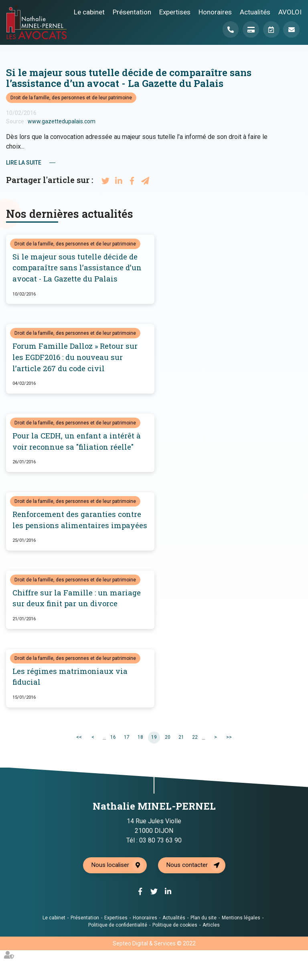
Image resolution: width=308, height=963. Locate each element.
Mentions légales (241, 930)
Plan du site (203, 930)
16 (113, 750)
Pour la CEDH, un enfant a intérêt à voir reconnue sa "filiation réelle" (77, 442)
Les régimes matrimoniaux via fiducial (70, 689)
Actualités (255, 12)
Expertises (174, 12)
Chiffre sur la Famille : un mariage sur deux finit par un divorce (76, 610)
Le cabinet (89, 12)
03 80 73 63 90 (160, 853)
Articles (211, 938)
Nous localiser (109, 878)
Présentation (132, 12)
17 (127, 750)
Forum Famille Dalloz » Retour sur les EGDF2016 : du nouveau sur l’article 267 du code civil (76, 358)
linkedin (292, 497)
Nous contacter (188, 878)
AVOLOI (290, 12)
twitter (292, 481)
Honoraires (215, 12)
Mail (291, 29)
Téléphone (228, 29)
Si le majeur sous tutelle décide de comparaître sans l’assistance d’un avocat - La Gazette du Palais (78, 268)
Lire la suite (23, 162)
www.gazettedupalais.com (61, 121)
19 (154, 750)
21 (181, 750)
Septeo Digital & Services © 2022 (154, 956)
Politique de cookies (174, 938)
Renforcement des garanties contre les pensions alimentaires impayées (78, 527)
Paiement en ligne (249, 29)
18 (140, 750)
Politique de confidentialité (117, 938)
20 (167, 750)
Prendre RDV (270, 29)
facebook (292, 465)
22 (195, 750)
